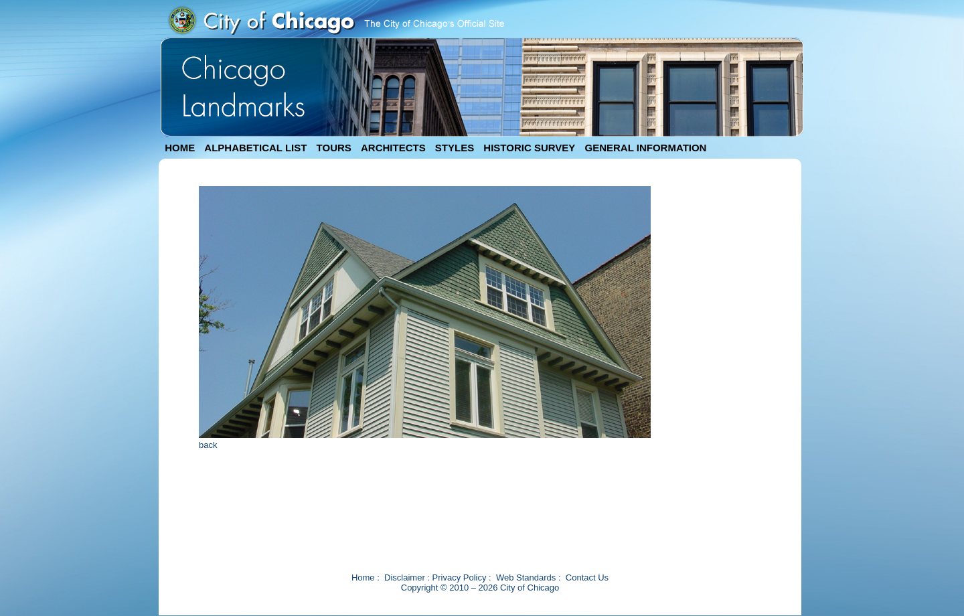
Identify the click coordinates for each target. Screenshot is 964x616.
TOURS (334, 147)
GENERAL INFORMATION (646, 147)
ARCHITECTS (393, 147)
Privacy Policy (459, 577)
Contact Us (587, 577)
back (208, 445)
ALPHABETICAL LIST (255, 147)
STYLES (454, 147)
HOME (180, 147)
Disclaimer (404, 577)
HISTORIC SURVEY (529, 147)
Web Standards (526, 577)
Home (363, 577)
